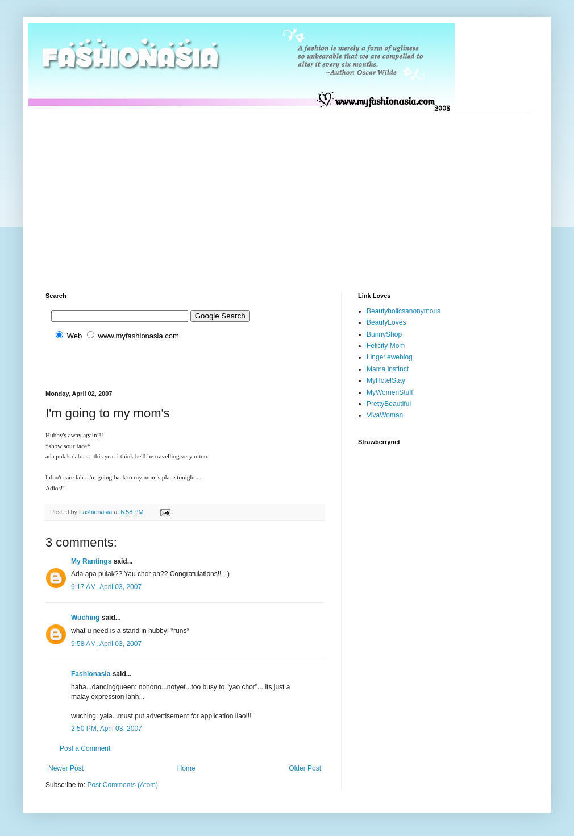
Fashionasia (90, 674)
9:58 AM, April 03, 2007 (106, 644)
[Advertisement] (174, 192)
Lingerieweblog (390, 357)
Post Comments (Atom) (122, 785)
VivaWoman (385, 415)
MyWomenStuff (390, 392)
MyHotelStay (386, 380)
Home (186, 768)
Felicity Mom (386, 346)
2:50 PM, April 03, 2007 (106, 728)
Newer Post (66, 768)
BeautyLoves (386, 322)
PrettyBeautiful (389, 404)
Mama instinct (388, 369)
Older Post (305, 768)
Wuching (85, 618)
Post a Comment (85, 748)
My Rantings (91, 561)
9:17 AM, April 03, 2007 (106, 587)
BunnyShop (384, 334)
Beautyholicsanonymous (403, 311)
